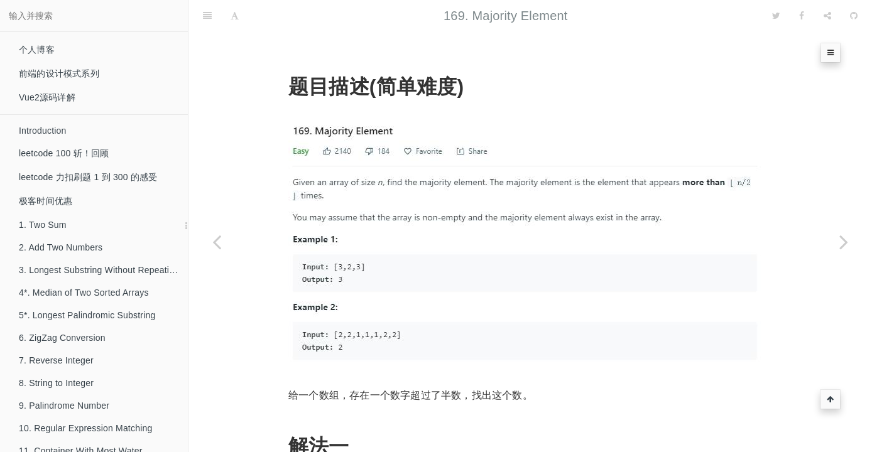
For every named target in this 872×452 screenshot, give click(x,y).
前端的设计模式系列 (59, 73)
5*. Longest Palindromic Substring (87, 315)
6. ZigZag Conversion (62, 338)
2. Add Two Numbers (60, 247)
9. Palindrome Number (64, 406)
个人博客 (37, 50)
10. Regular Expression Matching (85, 428)
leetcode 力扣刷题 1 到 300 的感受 (88, 177)
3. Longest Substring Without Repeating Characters (103, 270)
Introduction (43, 131)
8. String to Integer (56, 383)
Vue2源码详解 (47, 97)
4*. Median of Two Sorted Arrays (84, 293)
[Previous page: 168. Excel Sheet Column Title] (216, 241)
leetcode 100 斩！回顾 (64, 153)
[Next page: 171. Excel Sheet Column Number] (843, 241)
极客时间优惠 (45, 201)
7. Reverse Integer (56, 360)
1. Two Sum (43, 225)
